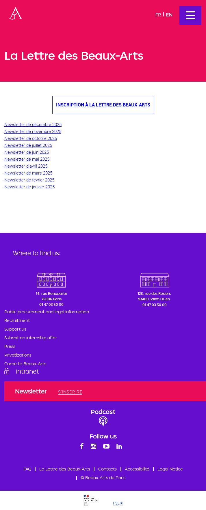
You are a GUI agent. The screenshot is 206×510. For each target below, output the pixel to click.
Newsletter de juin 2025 (26, 152)
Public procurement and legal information (46, 311)
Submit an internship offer (30, 337)
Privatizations (17, 355)
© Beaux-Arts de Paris (103, 477)
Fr (158, 15)
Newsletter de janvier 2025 (29, 187)
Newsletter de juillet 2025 (28, 145)
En (169, 15)
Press (9, 346)
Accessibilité (137, 469)
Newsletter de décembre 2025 (33, 124)
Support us (15, 329)
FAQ (27, 469)
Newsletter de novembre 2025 (32, 131)
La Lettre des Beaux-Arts (64, 469)
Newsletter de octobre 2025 (30, 138)
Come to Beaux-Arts (25, 363)
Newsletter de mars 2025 (28, 173)
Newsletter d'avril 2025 (25, 166)
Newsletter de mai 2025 (26, 159)
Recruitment (17, 320)
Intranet (27, 371)
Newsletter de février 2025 (29, 180)
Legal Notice (170, 469)
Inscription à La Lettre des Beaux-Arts (103, 105)
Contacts (107, 469)
